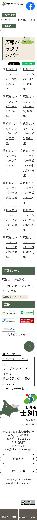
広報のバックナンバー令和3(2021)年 (29, 133)
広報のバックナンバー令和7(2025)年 (29, 79)
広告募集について (18, 334)
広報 (33, 20)
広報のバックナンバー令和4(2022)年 (11, 133)
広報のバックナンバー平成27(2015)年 (29, 220)
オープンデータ (13, 388)
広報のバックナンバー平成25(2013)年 (29, 247)
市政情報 (21, 20)
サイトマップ (11, 354)
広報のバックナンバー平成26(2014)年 (11, 247)
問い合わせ (18, 471)
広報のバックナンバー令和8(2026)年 (11, 79)
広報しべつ (11, 271)
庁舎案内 (18, 458)
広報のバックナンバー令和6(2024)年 (11, 106)
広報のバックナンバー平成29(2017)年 (29, 192)
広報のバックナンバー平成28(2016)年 (11, 220)
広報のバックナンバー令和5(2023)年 (29, 106)
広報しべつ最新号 (13, 279)
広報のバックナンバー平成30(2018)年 (11, 192)
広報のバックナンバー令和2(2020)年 (11, 160)
